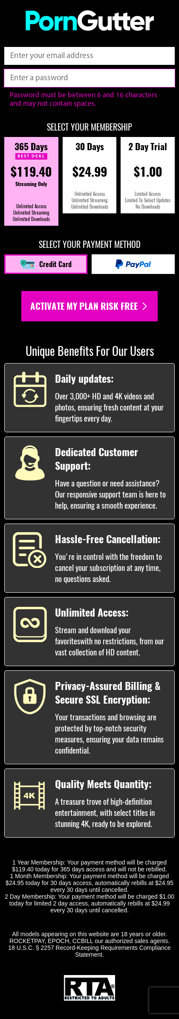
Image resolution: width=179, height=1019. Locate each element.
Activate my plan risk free (89, 306)
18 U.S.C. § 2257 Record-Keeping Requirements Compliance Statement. (89, 951)
